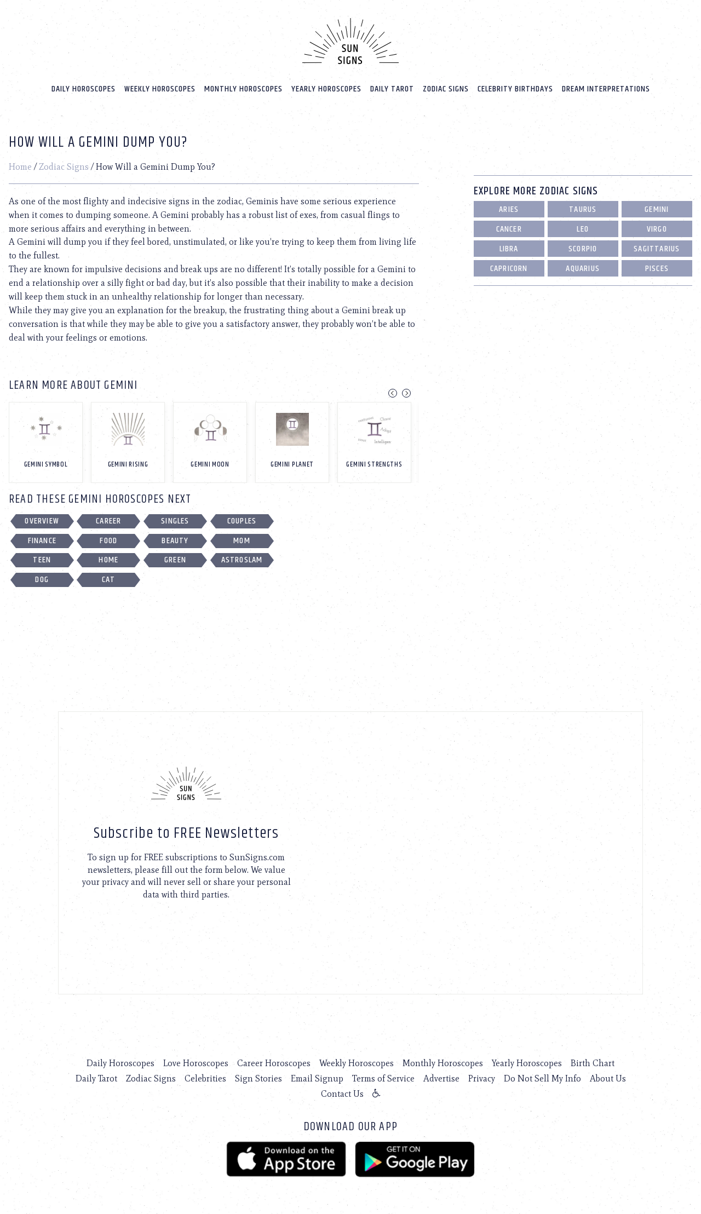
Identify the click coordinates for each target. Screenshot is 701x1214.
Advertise (441, 1078)
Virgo (657, 228)
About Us (608, 1078)
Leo (583, 228)
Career (108, 520)
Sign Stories (258, 1078)
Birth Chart (592, 1062)
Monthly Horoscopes (243, 88)
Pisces (657, 268)
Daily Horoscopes (83, 88)
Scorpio (582, 248)
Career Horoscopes (274, 1062)
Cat (109, 579)
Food (108, 540)
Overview (42, 520)
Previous (392, 392)
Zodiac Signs (446, 88)
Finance (42, 540)
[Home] (350, 41)
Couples (241, 520)
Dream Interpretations (606, 88)
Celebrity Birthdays (515, 88)
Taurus (582, 209)
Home (20, 166)
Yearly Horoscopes (326, 88)
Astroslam (242, 559)
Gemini (657, 209)
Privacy (481, 1078)
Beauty (175, 540)
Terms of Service (383, 1078)
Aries (509, 209)
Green (175, 559)
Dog (42, 579)
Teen (42, 559)
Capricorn (509, 268)
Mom (241, 540)
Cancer (509, 228)
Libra (509, 248)
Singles (175, 520)
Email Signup (317, 1078)
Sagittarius (657, 248)
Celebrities (205, 1078)
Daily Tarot (392, 88)
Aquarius (583, 268)
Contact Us (342, 1093)
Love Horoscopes (195, 1062)
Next (406, 392)
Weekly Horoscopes (160, 88)
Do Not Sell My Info (542, 1078)
